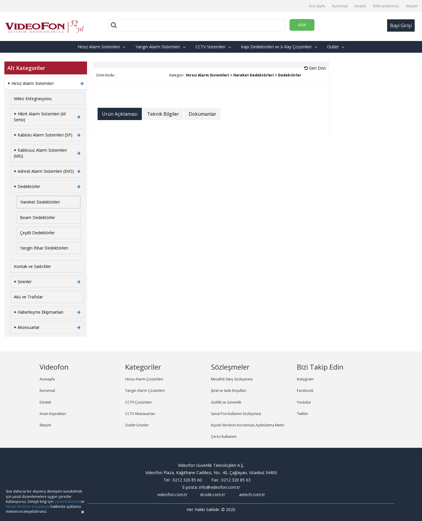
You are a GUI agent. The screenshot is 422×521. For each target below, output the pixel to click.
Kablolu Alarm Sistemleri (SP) (43, 135)
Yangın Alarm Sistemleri (160, 46)
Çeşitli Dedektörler (37, 232)
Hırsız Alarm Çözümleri (144, 379)
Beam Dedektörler (37, 217)
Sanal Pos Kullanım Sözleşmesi (236, 413)
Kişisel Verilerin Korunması (28, 506)
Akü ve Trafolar (28, 297)
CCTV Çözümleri (138, 402)
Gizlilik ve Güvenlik (226, 402)
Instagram (305, 379)
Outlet (335, 46)
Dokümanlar (202, 114)
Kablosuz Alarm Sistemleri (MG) (40, 153)
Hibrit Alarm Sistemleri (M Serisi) (40, 116)
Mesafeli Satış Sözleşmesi (232, 379)
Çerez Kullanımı (223, 436)
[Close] (82, 512)
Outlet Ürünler (137, 425)
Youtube (304, 402)
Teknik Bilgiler (163, 114)
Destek (360, 6)
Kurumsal (340, 6)
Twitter (302, 413)
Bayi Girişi (401, 25)
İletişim (412, 6)
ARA (302, 25)
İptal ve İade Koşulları (228, 390)
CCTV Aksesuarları (140, 413)
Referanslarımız (386, 6)
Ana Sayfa (317, 6)
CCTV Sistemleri (213, 46)
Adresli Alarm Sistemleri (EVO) (44, 171)
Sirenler (23, 281)
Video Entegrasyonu (33, 98)
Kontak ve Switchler (32, 266)
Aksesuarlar (27, 327)
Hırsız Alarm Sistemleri (101, 46)
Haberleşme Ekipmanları (38, 312)
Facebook (305, 390)
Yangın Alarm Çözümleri (145, 390)
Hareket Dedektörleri (40, 202)
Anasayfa (47, 379)
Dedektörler (27, 186)
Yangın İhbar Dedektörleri (44, 248)
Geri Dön (315, 68)
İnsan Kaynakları (53, 413)
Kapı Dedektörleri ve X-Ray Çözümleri (279, 46)
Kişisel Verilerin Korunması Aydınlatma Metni (247, 425)
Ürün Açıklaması (119, 114)
